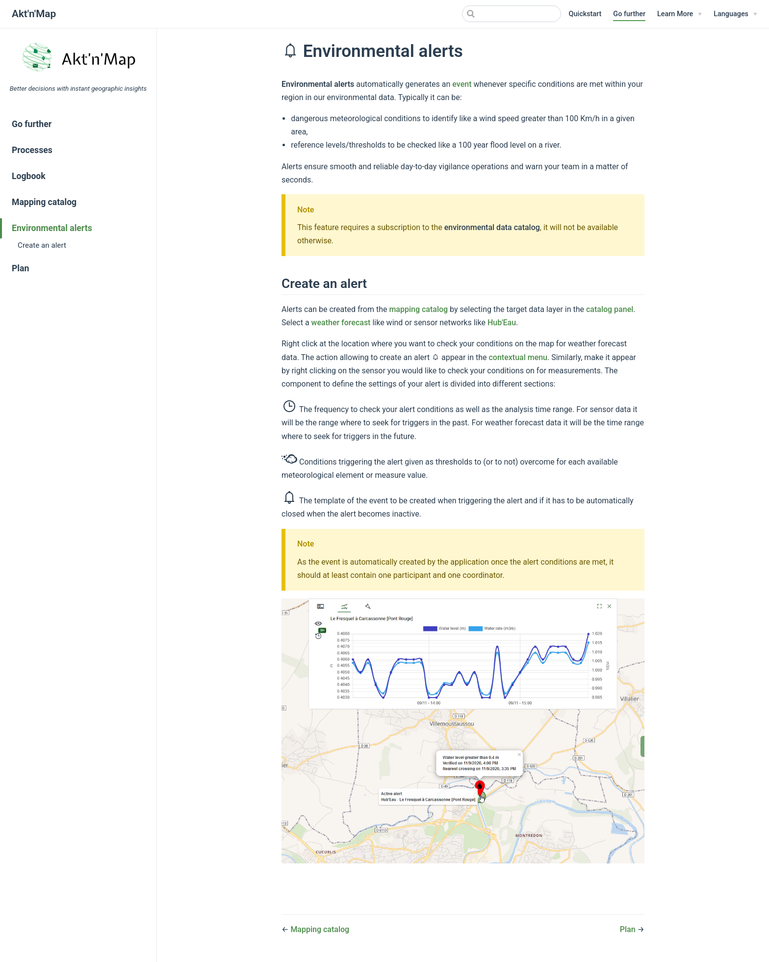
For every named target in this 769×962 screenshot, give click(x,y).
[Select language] (735, 14)
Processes (32, 150)
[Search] (511, 13)
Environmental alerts (52, 228)
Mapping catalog (44, 202)
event (461, 84)
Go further (629, 14)
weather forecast (341, 322)
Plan (20, 268)
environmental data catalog (492, 227)
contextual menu (518, 357)
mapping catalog (418, 309)
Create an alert (42, 245)
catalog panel (609, 309)
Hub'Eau (501, 322)
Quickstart (585, 14)
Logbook (29, 176)
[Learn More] (679, 14)
